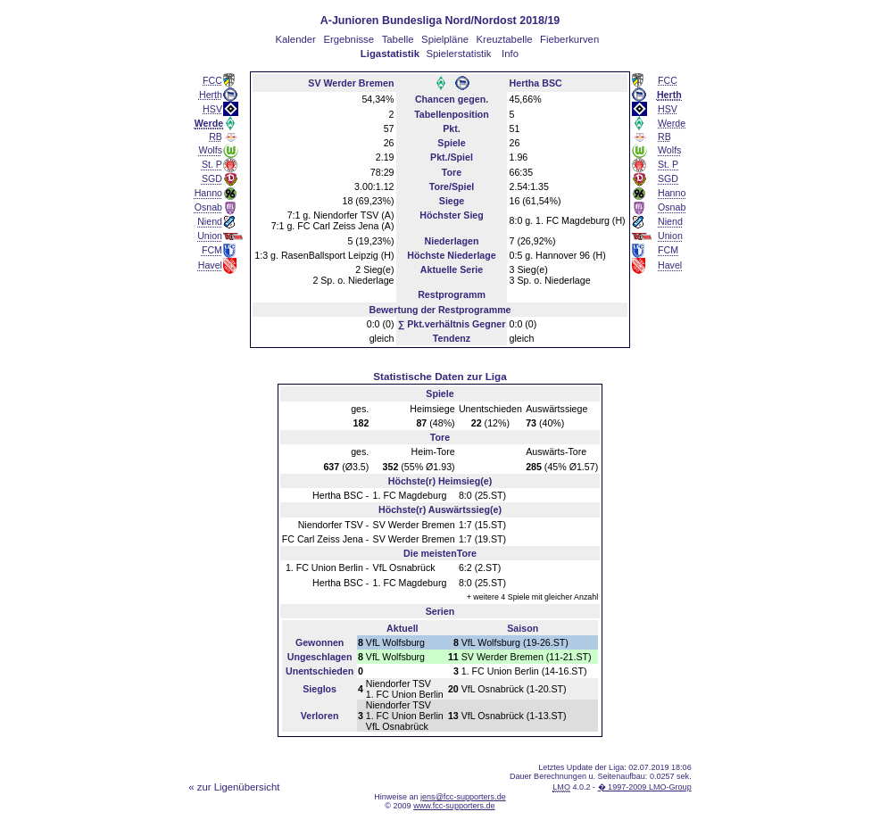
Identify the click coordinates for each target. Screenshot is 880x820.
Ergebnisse (348, 39)
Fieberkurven (569, 39)
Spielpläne (445, 39)
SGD (212, 178)
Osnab (208, 207)
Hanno (208, 192)
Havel (210, 265)
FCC (212, 80)
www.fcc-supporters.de (454, 805)
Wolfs (210, 150)
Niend (209, 221)
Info (510, 53)
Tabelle (398, 39)
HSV (212, 109)
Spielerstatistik (458, 53)
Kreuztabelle (505, 39)
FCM (212, 249)
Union (209, 235)
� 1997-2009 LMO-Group (645, 787)
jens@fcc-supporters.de (463, 796)
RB (215, 136)
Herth (210, 94)
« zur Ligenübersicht (233, 787)
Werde (671, 123)
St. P (212, 164)
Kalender (295, 39)
